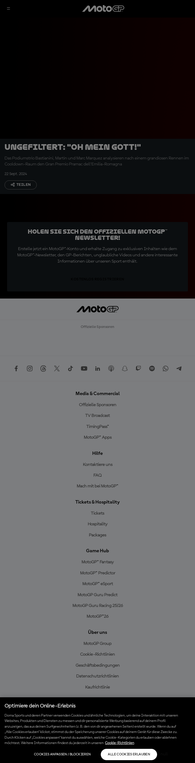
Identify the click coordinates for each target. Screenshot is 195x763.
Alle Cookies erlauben (129, 754)
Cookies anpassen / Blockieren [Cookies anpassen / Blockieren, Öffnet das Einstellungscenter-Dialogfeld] (62, 754)
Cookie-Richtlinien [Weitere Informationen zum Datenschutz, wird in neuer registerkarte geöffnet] (119, 743)
